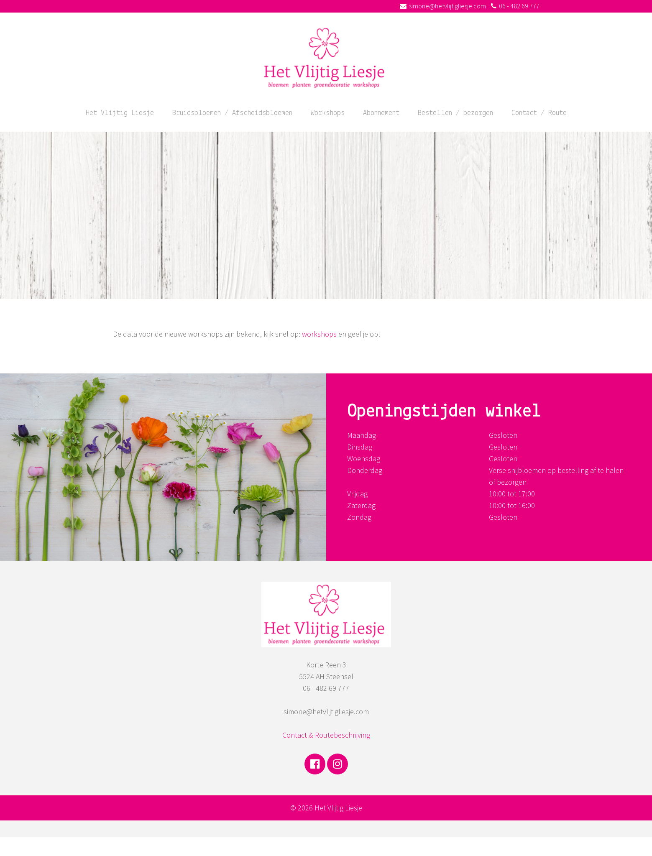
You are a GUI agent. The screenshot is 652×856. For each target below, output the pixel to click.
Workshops (328, 113)
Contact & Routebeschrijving (326, 735)
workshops (319, 334)
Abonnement (381, 113)
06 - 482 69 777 (519, 6)
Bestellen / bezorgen (455, 113)
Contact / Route (539, 113)
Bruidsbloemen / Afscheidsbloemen (232, 113)
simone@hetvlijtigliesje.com (447, 6)
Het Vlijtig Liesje (120, 113)
